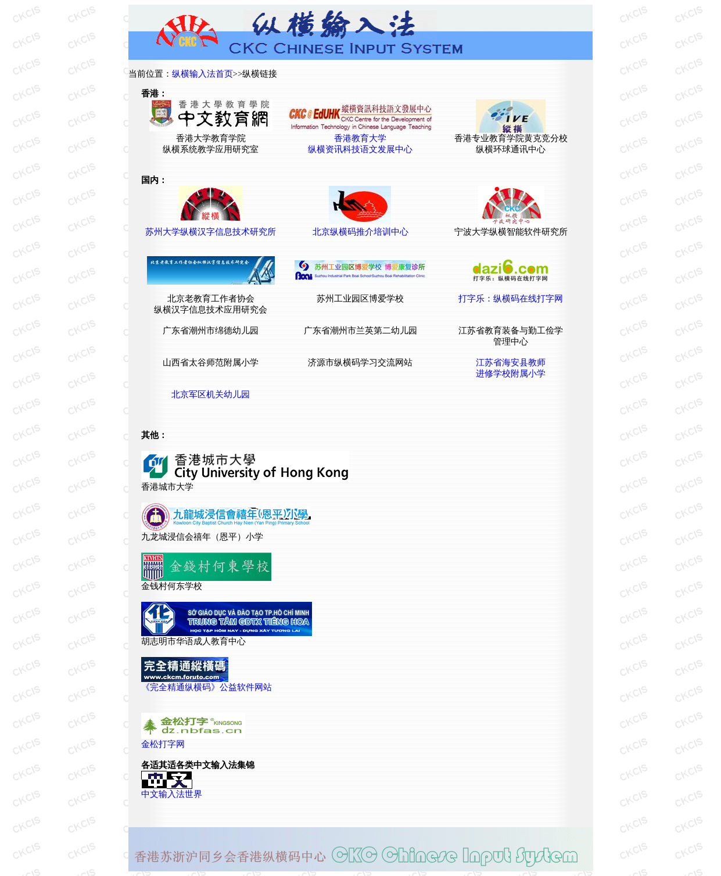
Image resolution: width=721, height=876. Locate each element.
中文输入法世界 (171, 794)
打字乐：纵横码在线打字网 (510, 298)
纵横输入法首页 (202, 73)
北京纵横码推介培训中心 (360, 231)
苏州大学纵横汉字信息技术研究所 (210, 231)
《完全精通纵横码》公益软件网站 (206, 687)
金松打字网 (163, 744)
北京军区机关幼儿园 (210, 394)
